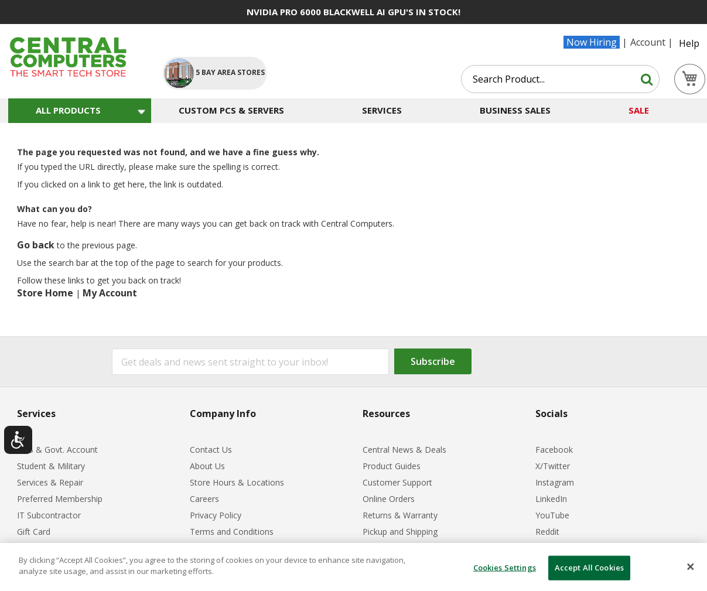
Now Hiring (591, 42)
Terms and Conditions (232, 531)
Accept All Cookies (589, 567)
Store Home (45, 292)
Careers (204, 498)
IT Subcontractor (49, 515)
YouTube (552, 515)
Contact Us (211, 449)
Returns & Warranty (400, 515)
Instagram (554, 482)
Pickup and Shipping (400, 531)
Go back (35, 244)
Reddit (547, 531)
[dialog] (353, 567)
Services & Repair (50, 482)
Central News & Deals (404, 449)
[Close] (690, 567)
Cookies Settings (504, 567)
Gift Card (33, 531)
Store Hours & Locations (237, 482)
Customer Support (397, 482)
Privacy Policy (215, 515)
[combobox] (560, 79)
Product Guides (392, 466)
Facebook (554, 449)
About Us (207, 466)
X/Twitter (552, 466)
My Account (110, 292)
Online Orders (389, 498)
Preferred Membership (60, 498)
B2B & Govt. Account (57, 449)
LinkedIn (551, 498)
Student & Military (51, 466)
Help (689, 43)
